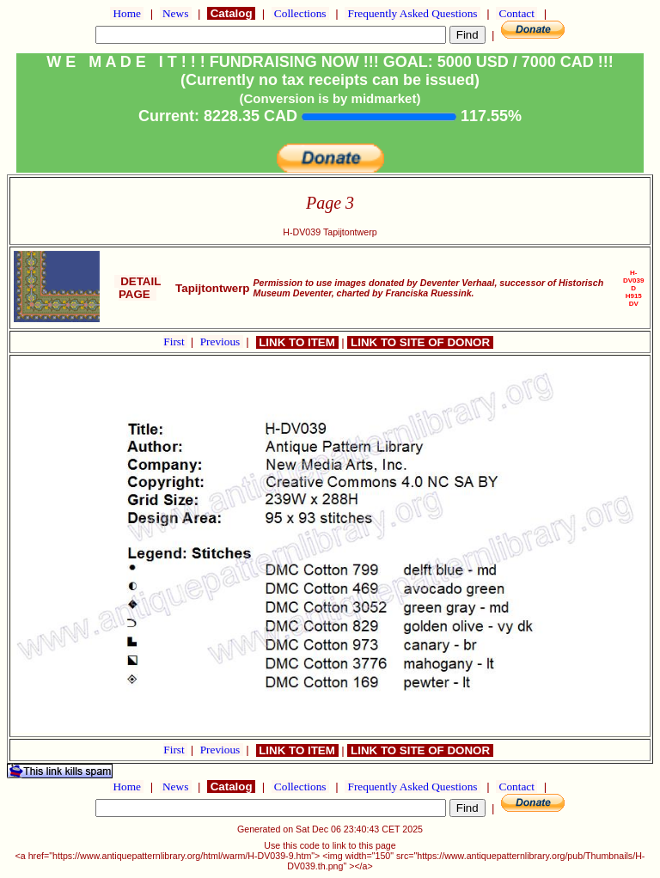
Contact (516, 13)
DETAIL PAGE (138, 288)
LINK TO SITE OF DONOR (419, 342)
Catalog (231, 13)
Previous (221, 341)
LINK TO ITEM (297, 342)
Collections (300, 13)
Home (127, 13)
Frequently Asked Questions (412, 13)
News (176, 13)
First (175, 341)
